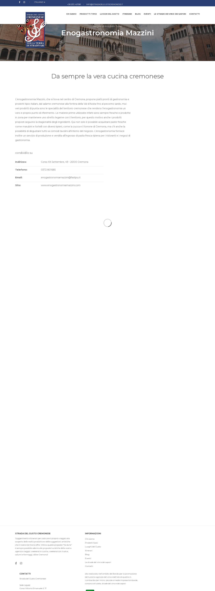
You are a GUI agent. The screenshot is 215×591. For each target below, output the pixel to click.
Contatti (192, 10)
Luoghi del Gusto (107, 10)
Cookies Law (194, 586)
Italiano (31, 2)
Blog (135, 10)
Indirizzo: (131, 105)
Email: (129, 121)
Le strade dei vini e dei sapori (168, 10)
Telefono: (132, 113)
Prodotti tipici (85, 10)
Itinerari (125, 10)
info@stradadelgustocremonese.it (181, 2)
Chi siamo (69, 10)
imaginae (82, 586)
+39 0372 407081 (151, 2)
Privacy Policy (179, 586)
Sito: (128, 129)
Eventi (144, 10)
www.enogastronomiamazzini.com (167, 129)
